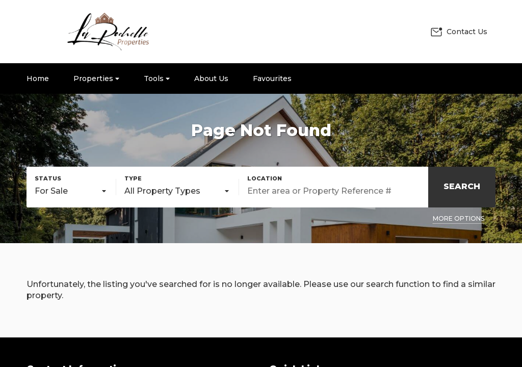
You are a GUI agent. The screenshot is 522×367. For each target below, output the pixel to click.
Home (38, 78)
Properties (96, 78)
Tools (157, 78)
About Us (211, 78)
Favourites (272, 78)
